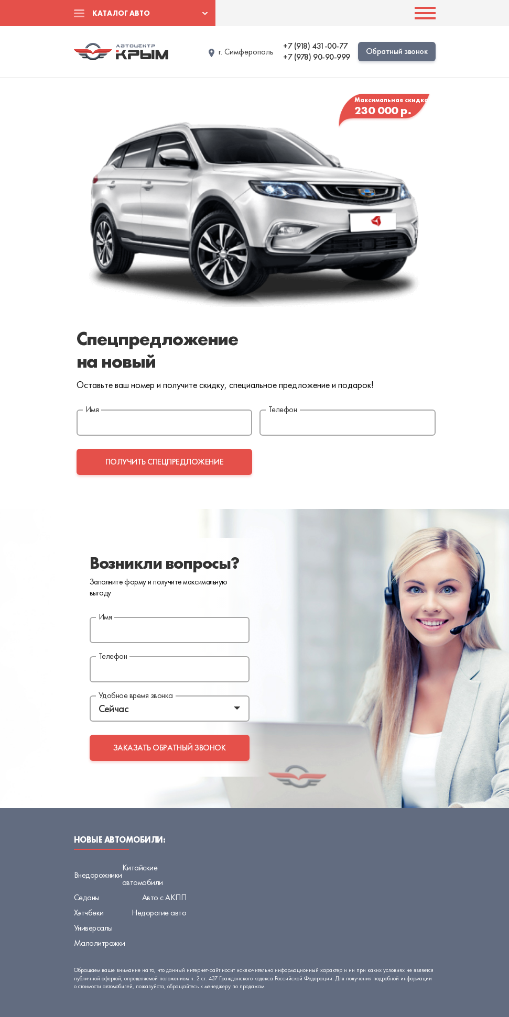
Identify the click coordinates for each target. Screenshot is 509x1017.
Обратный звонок (397, 51)
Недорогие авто (159, 912)
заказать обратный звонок (169, 747)
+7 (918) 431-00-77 (315, 46)
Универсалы (93, 927)
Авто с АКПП (164, 897)
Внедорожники (98, 874)
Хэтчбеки (89, 912)
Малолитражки (99, 942)
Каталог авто (121, 13)
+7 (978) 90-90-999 (316, 57)
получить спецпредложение (164, 461)
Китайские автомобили (142, 875)
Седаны (87, 897)
